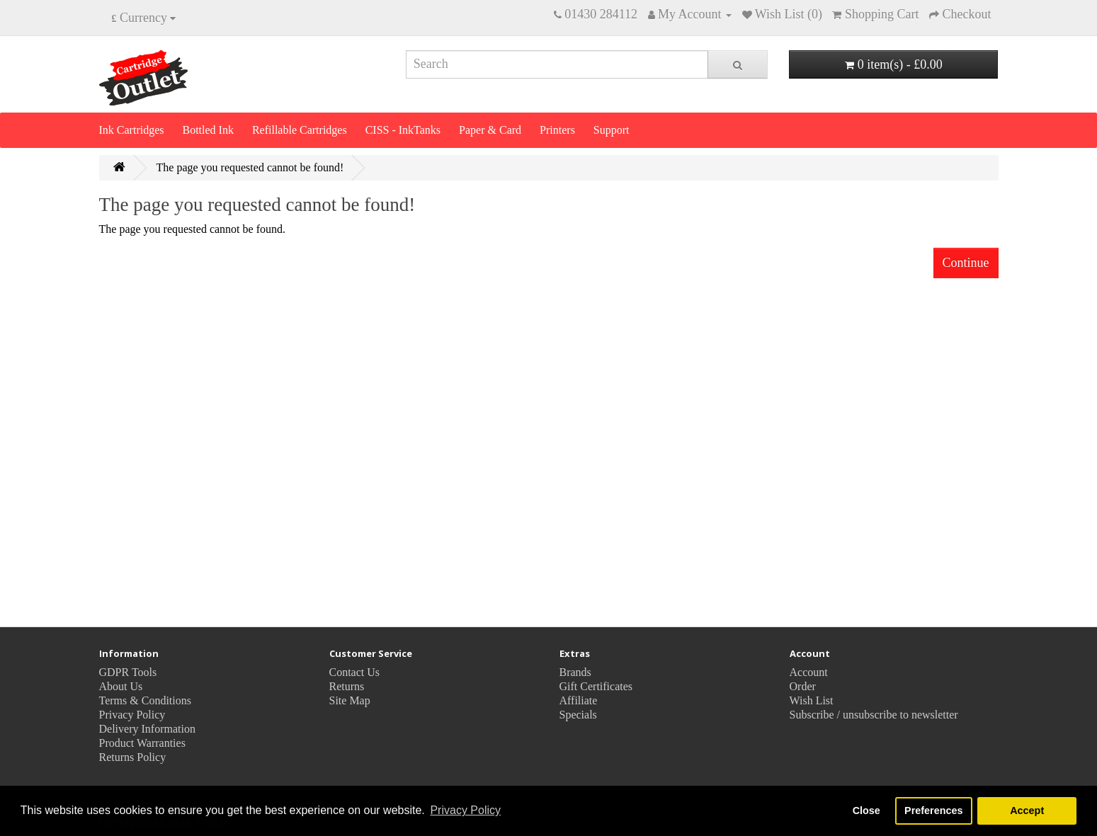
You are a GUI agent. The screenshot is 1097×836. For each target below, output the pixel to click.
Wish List (812, 700)
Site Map (349, 700)
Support (611, 130)
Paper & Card (490, 130)
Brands (575, 672)
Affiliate (578, 700)
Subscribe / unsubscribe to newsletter (874, 715)
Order (803, 686)
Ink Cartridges (131, 130)
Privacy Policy (132, 715)
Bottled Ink (207, 130)
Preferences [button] (933, 810)
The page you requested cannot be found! (250, 167)
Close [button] (866, 810)
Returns (347, 686)
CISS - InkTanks (402, 130)
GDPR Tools (128, 672)
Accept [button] (1027, 810)
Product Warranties (142, 743)
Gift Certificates (596, 686)
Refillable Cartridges (299, 130)
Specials (578, 715)
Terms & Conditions (145, 700)
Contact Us (354, 672)
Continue (966, 263)
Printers (557, 130)
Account (809, 672)
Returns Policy (132, 757)
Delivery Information (147, 729)
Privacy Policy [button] (465, 810)
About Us (121, 686)
